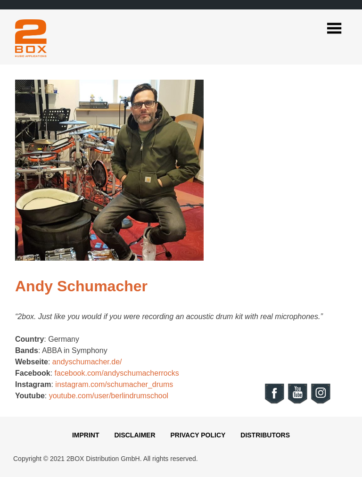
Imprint (85, 435)
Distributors (265, 435)
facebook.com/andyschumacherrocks (117, 373)
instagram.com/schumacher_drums (114, 384)
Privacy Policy (197, 435)
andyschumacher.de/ (87, 362)
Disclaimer (134, 435)
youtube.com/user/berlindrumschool (108, 396)
